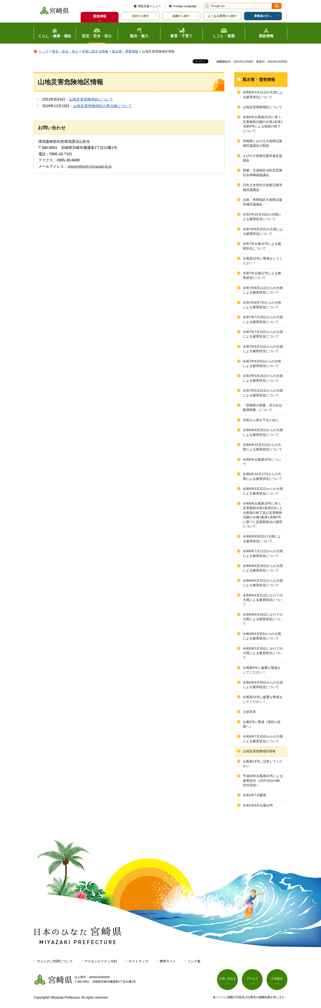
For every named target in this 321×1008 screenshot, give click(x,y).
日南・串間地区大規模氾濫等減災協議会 (262, 202)
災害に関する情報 (95, 51)
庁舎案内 (277, 978)
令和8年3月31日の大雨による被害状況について (263, 95)
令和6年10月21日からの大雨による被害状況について (262, 447)
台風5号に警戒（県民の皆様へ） (262, 724)
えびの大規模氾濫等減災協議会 (262, 158)
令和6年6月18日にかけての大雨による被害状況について (263, 619)
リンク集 (194, 961)
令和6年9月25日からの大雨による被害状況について (263, 432)
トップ (43, 51)
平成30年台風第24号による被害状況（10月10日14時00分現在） (263, 780)
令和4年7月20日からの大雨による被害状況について (263, 739)
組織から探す (181, 16)
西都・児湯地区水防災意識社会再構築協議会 (262, 173)
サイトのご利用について (55, 961)
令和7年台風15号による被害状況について (262, 246)
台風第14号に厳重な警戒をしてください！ (263, 699)
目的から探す (140, 16)
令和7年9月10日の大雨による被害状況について (263, 231)
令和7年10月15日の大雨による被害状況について (262, 217)
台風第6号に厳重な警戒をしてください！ (262, 670)
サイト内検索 (206, 6)
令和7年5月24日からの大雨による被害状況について (263, 378)
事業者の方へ (262, 16)
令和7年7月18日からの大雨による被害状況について (263, 319)
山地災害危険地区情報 (259, 751)
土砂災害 (249, 711)
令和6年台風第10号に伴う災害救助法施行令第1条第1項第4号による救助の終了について (263, 124)
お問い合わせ (227, 978)
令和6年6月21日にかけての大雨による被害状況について (263, 600)
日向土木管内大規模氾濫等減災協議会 (262, 187)
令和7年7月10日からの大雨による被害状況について (263, 334)
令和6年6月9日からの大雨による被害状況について (262, 636)
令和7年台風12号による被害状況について (262, 275)
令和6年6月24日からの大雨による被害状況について (263, 568)
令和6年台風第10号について (262, 462)
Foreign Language (185, 6)
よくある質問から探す (222, 16)
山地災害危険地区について (91, 99)
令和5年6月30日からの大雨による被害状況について (263, 685)
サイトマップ (138, 961)
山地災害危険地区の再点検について (102, 106)
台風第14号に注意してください (263, 764)
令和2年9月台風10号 (258, 805)
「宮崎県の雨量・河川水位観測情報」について (262, 408)
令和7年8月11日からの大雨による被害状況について (263, 290)
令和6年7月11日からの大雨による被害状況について (263, 553)
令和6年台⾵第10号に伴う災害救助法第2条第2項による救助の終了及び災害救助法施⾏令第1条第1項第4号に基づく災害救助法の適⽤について (263, 515)
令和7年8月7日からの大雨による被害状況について (262, 305)
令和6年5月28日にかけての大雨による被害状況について (263, 653)
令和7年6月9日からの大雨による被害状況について (262, 364)
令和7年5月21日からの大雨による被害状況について (263, 393)
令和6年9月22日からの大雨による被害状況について (263, 491)
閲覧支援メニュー (149, 6)
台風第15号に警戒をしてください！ (263, 261)
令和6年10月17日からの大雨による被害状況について (262, 476)
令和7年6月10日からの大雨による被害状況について (263, 349)
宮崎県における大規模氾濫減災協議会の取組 (262, 143)
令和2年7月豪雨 (254, 795)
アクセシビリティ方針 (100, 961)
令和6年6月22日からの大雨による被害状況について (263, 583)
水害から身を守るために (261, 420)
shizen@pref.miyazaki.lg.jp (90, 166)
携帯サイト (168, 961)
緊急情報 (99, 16)
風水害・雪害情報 (125, 51)
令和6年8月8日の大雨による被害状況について (262, 539)
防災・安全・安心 (65, 51)
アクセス (252, 978)
